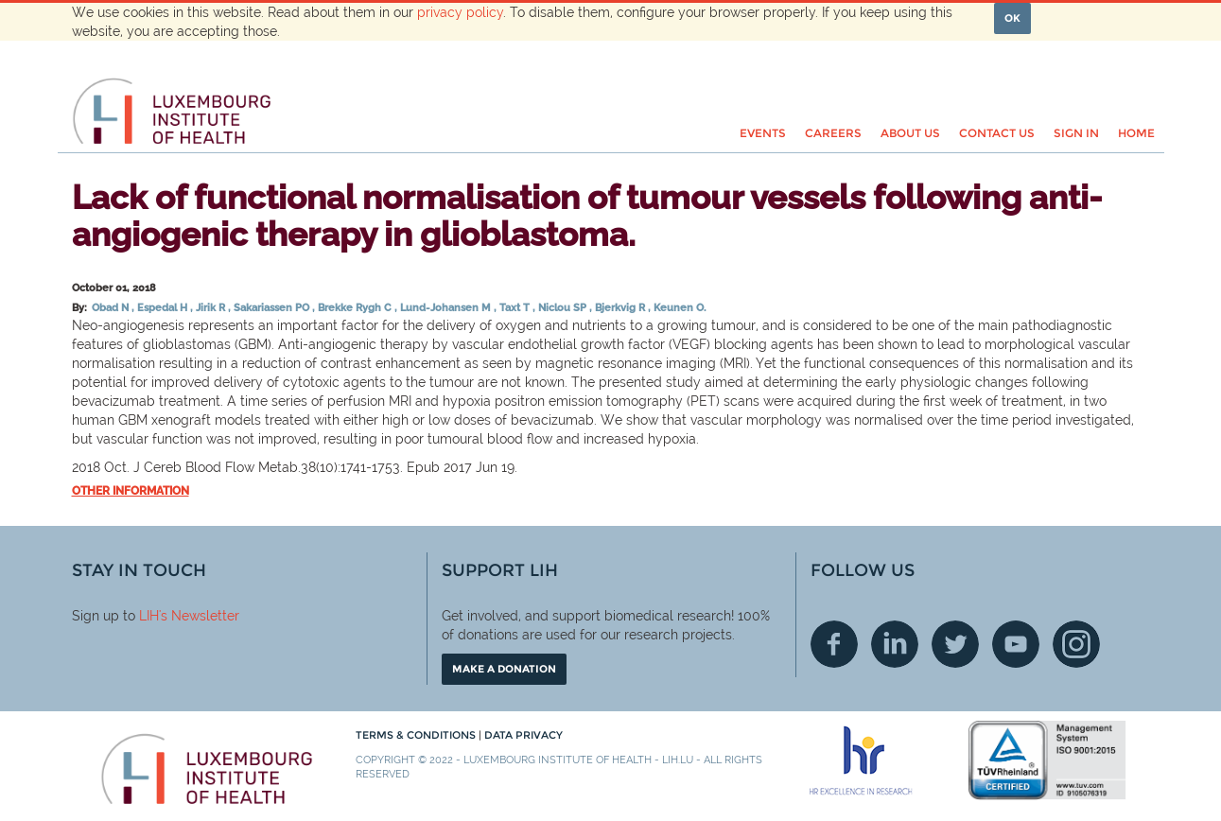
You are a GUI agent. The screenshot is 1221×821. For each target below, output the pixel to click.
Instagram (1076, 644)
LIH (149, 615)
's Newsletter (199, 615)
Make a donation (504, 668)
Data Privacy (523, 735)
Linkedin (894, 644)
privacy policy (460, 12)
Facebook (834, 644)
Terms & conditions (417, 735)
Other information (130, 491)
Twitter (955, 644)
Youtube (1015, 644)
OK (1012, 18)
